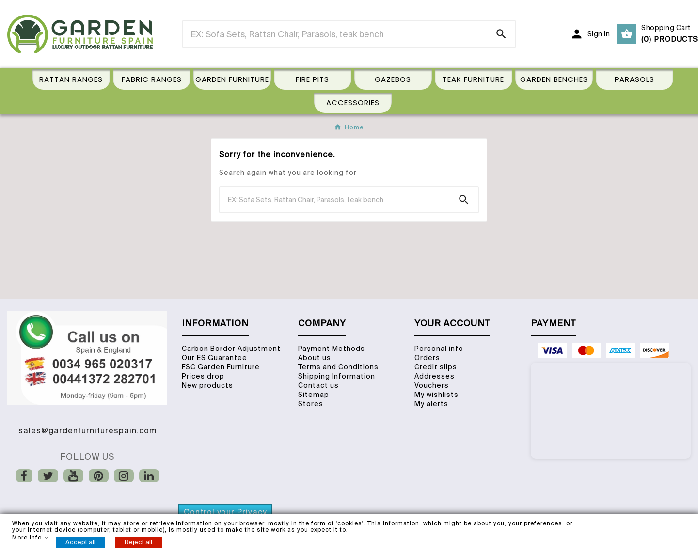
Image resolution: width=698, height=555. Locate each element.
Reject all (138, 542)
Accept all (80, 542)
